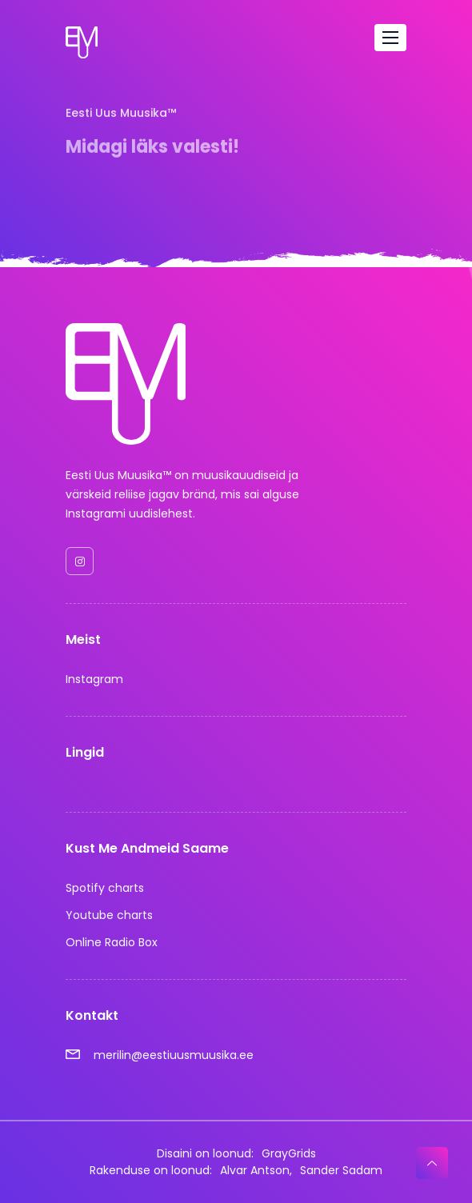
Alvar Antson (255, 1170)
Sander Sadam (341, 1170)
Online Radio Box (112, 942)
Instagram (94, 679)
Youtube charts (109, 915)
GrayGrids (289, 1153)
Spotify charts (105, 888)
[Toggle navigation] (390, 37)
